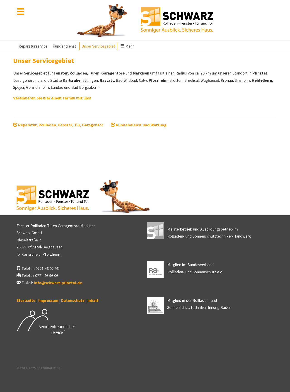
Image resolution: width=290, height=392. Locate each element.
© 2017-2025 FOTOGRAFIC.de (38, 368)
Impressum (48, 300)
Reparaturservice (33, 46)
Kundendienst (64, 46)
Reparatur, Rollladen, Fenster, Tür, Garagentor (58, 124)
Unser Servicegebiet (98, 46)
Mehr (127, 46)
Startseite (26, 300)
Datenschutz (73, 300)
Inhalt (92, 300)
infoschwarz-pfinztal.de (58, 282)
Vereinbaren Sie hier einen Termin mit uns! (52, 98)
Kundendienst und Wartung (138, 124)
